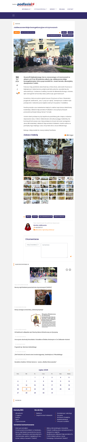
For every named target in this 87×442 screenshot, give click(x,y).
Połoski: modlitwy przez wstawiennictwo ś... (60, 430)
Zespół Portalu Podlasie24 (44, 415)
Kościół (70, 32)
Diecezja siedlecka (68, 35)
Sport (17, 419)
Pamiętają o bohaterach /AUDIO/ (57, 438)
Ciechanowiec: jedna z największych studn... (28, 436)
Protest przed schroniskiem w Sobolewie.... (28, 430)
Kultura (17, 417)
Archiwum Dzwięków (63, 417)
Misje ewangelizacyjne (54, 35)
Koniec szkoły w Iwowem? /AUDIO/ (26, 438)
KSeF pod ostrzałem (21, 428)
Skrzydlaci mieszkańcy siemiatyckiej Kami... (28, 434)
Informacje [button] (26, 9)
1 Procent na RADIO (63, 421)
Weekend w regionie (53, 432)
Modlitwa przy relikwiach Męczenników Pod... (60, 434)
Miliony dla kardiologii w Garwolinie (57, 428)
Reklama (62, 9)
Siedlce (14, 4)
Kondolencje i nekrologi (64, 413)
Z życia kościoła (20, 421)
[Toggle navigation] (13, 15)
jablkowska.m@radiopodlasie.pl (43, 230)
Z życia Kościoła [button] (40, 9)
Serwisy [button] (52, 9)
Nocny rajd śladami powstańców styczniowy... (28, 432)
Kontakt (70, 9)
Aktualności (19, 413)
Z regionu (18, 415)
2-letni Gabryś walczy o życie (56, 436)
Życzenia (60, 415)
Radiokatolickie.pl (62, 419)
